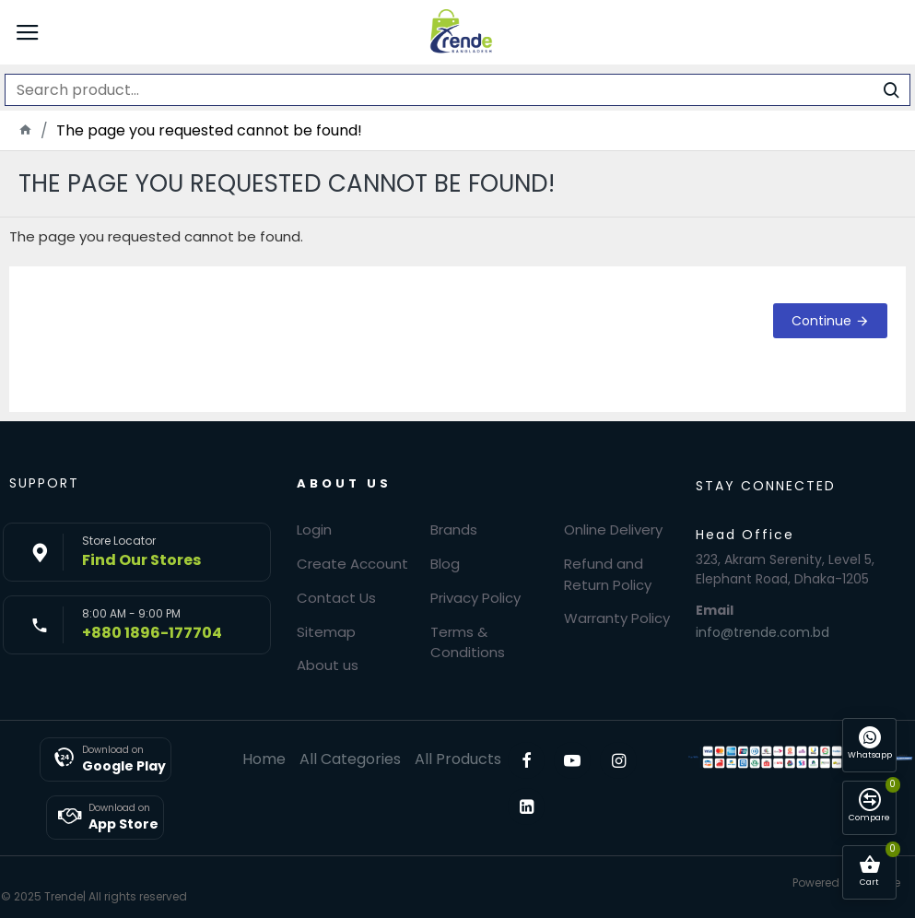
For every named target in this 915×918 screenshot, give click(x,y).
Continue (821, 321)
